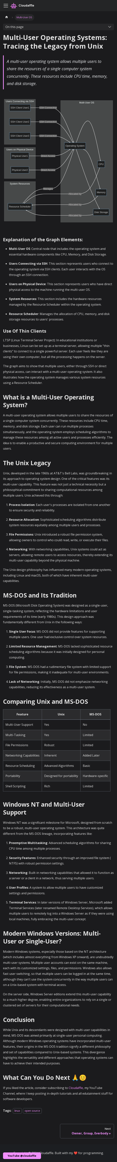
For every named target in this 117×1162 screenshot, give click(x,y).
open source (32, 1110)
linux (17, 1110)
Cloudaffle (76, 1088)
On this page (14, 27)
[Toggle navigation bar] (6, 5)
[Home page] (6, 17)
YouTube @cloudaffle (22, 1155)
